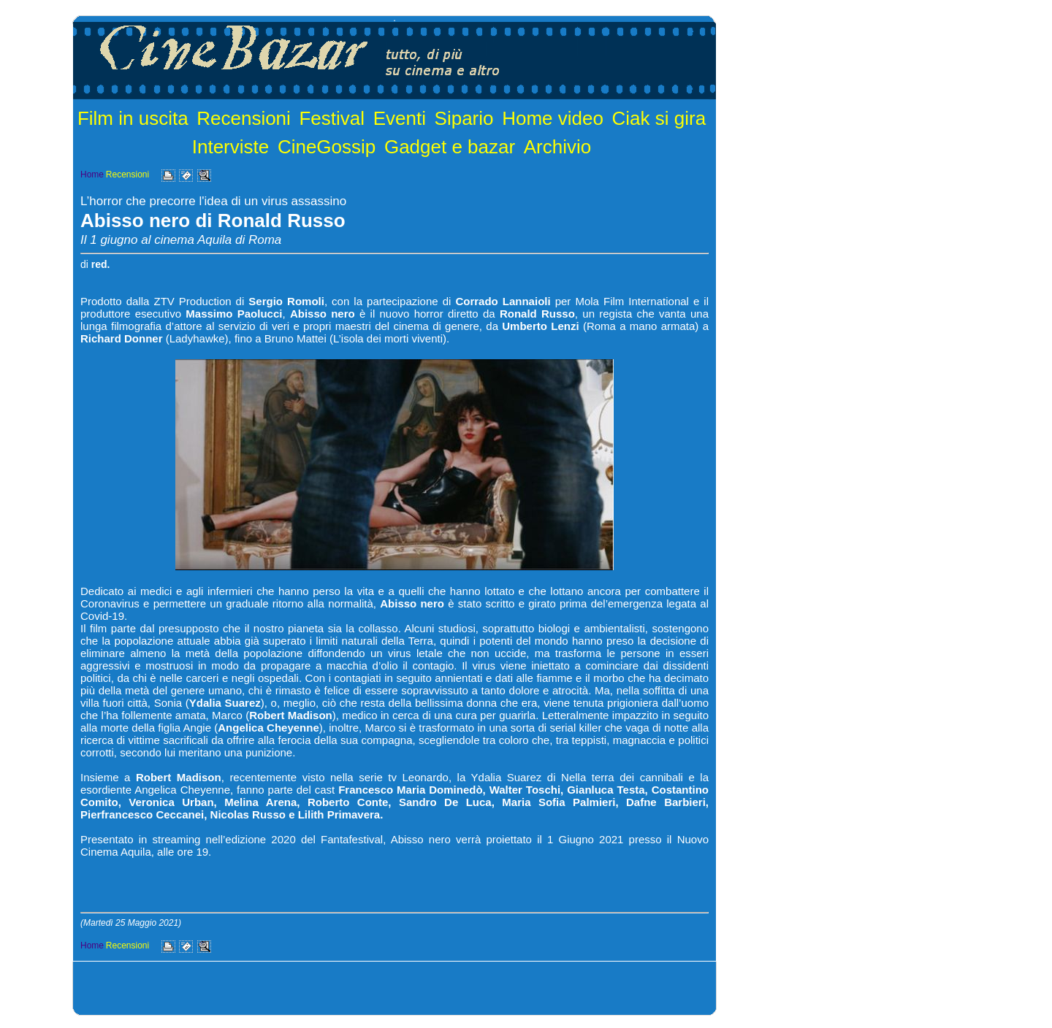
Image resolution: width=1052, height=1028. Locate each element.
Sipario (464, 118)
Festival (332, 118)
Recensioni (244, 118)
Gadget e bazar (449, 147)
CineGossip (327, 147)
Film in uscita (132, 118)
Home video (552, 118)
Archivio (557, 147)
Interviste (231, 147)
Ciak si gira (659, 118)
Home (92, 174)
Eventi (399, 118)
